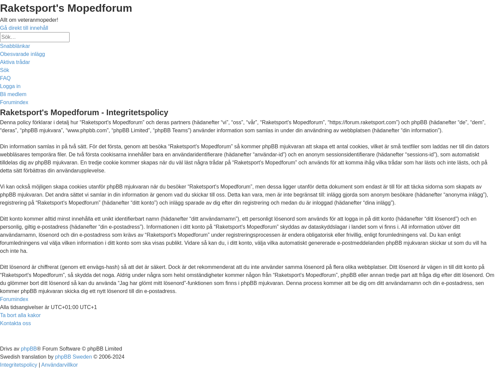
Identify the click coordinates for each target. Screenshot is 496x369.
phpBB (29, 349)
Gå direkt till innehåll (24, 28)
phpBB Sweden (73, 357)
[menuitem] (22, 54)
